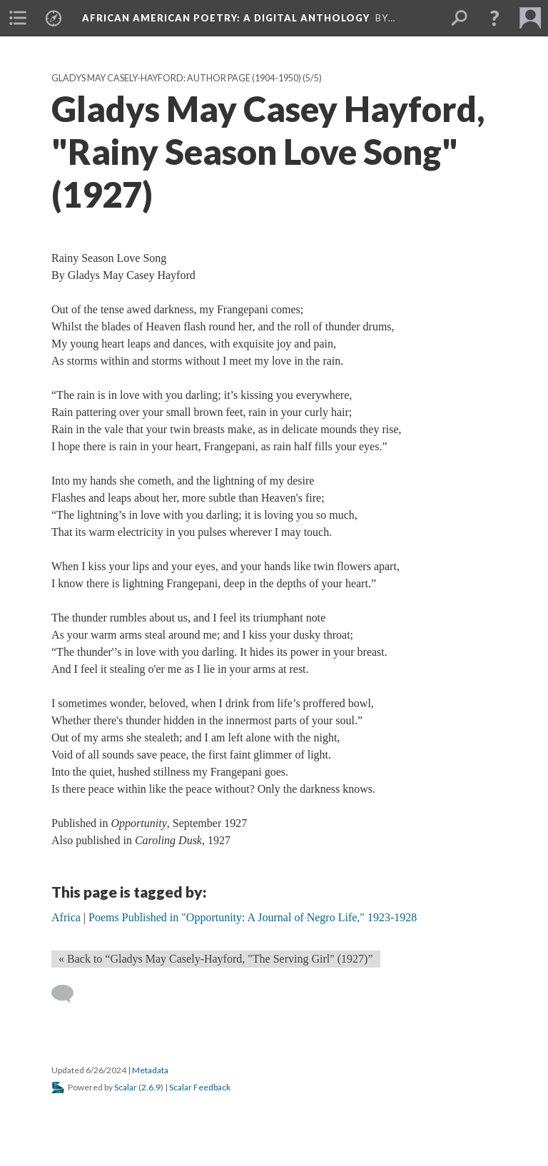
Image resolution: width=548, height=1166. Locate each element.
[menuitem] (18, 18)
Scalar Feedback (199, 1087)
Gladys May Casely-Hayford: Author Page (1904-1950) (176, 78)
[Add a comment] (68, 994)
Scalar (125, 1087)
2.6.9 (151, 1087)
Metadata (150, 1070)
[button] (494, 18)
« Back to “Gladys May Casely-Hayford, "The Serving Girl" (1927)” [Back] (216, 959)
